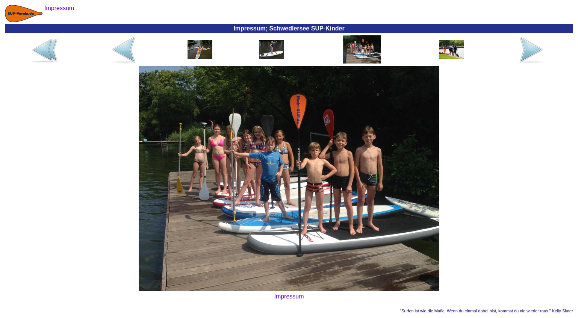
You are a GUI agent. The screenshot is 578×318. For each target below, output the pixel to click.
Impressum (289, 296)
